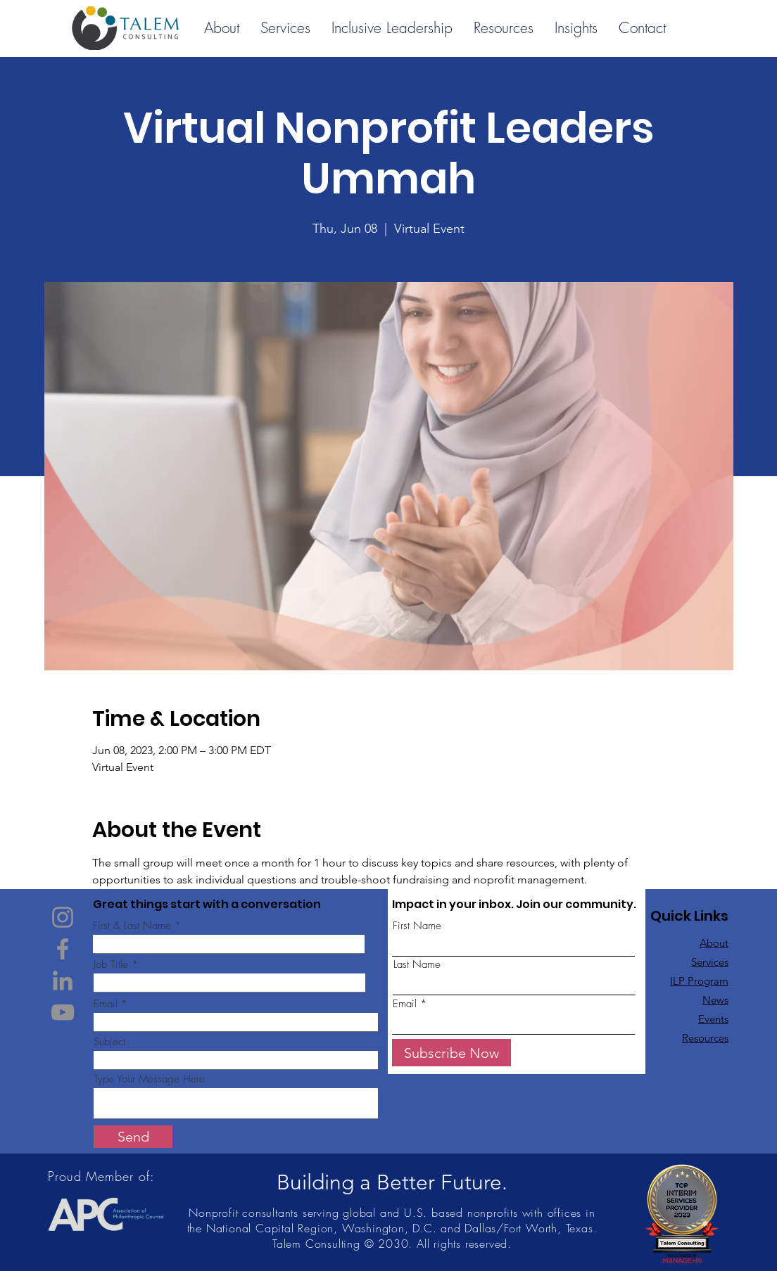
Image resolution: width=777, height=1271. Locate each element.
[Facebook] (63, 949)
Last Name (417, 964)
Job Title (111, 964)
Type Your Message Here (149, 1079)
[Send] (133, 1136)
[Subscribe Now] (451, 1052)
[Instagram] (63, 917)
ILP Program (699, 981)
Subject (109, 1042)
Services (709, 962)
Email (106, 1004)
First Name (417, 926)
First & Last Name (132, 926)
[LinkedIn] (63, 980)
